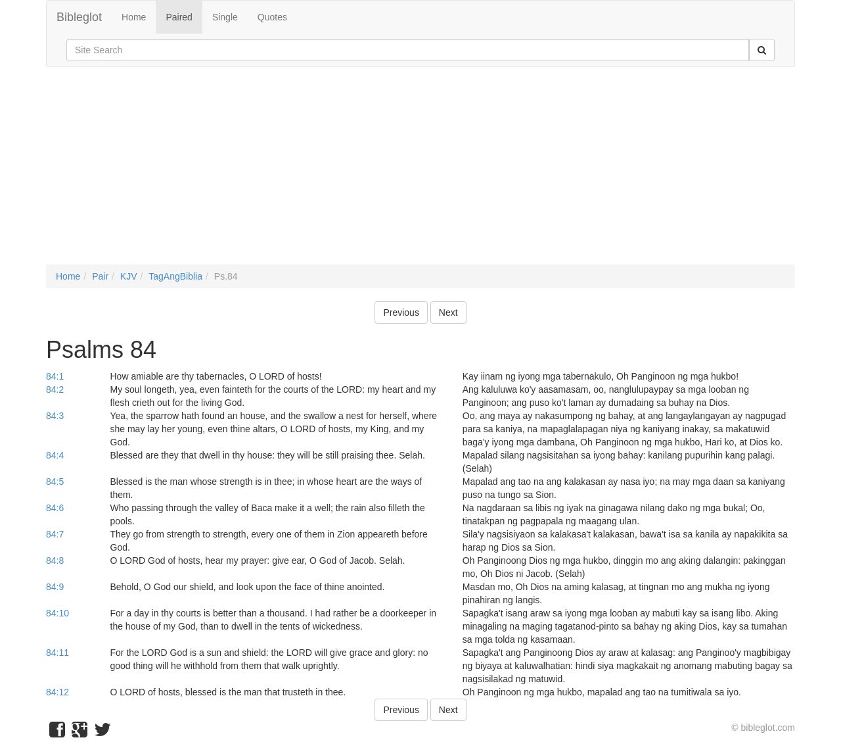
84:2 (55, 389)
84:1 (55, 376)
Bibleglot (79, 17)
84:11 (57, 652)
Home (134, 17)
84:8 (55, 560)
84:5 (55, 481)
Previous (401, 312)
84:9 (55, 587)
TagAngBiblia (175, 276)
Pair (100, 276)
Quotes (272, 17)
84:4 (55, 455)
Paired (179, 17)
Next (448, 312)
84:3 (55, 415)
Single (225, 17)
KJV (128, 276)
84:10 (57, 613)
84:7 (55, 534)
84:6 (55, 508)
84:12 (57, 692)
